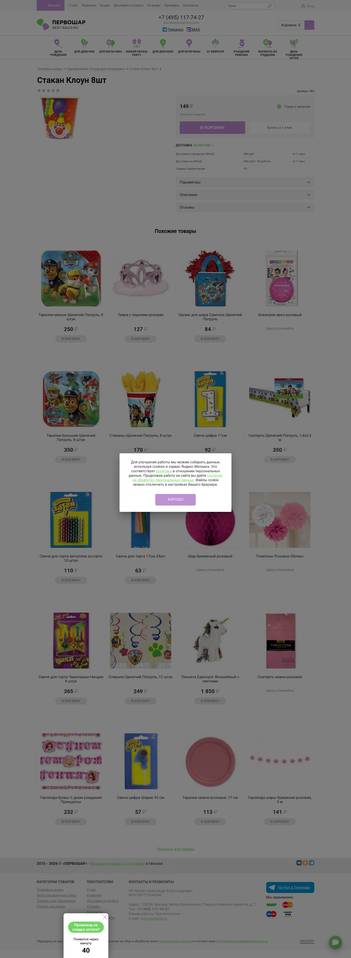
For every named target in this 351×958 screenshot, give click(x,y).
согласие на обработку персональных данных (177, 477)
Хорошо (175, 499)
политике (164, 471)
